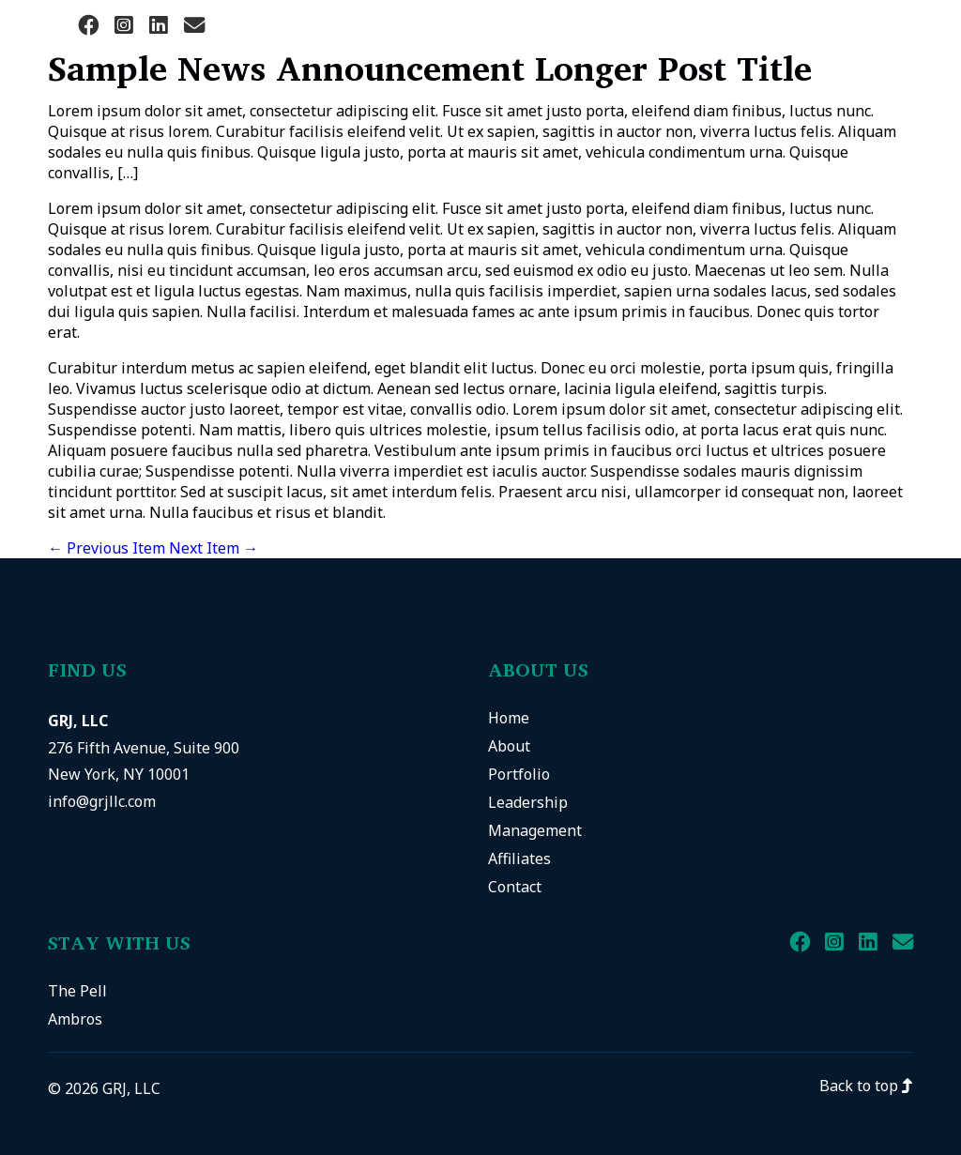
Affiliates (519, 858)
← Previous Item (106, 548)
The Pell (77, 990)
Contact (515, 886)
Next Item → (213, 548)
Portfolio (519, 774)
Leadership (528, 802)
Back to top (866, 1085)
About (509, 746)
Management (535, 830)
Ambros (75, 1019)
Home (508, 717)
